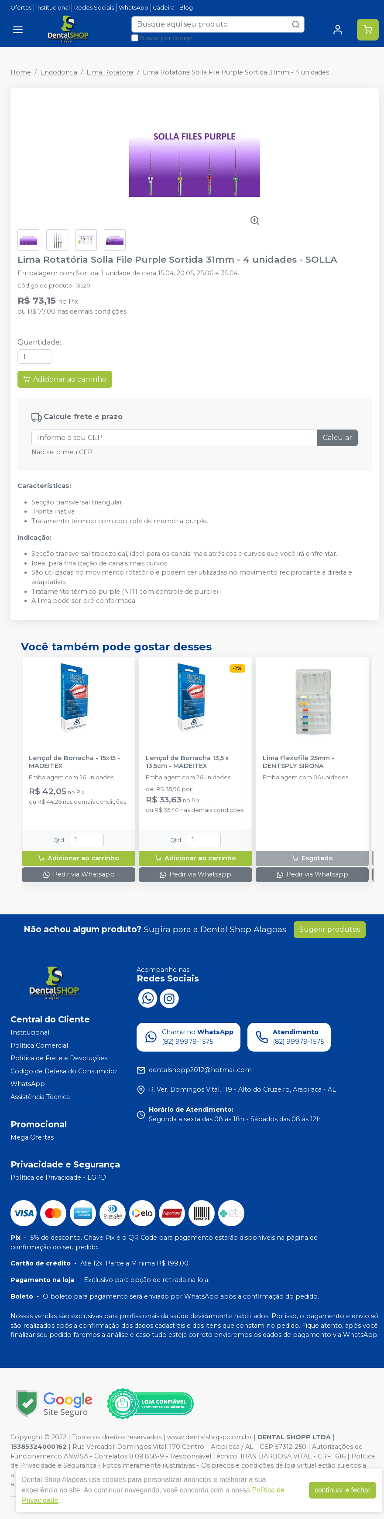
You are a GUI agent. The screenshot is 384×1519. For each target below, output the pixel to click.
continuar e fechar (342, 1490)
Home (20, 72)
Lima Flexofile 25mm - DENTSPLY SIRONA (298, 761)
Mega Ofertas (32, 1137)
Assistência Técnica (40, 1097)
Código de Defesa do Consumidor (63, 1071)
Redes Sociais (94, 7)
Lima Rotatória (110, 72)
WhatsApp (133, 7)
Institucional (53, 7)
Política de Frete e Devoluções (58, 1058)
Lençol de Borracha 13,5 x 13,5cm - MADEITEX (187, 761)
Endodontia (58, 72)
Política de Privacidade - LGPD (58, 1177)
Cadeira (164, 7)
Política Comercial (39, 1045)
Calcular (337, 437)
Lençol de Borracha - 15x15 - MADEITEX (74, 761)
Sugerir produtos (329, 929)
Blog (186, 7)
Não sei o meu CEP (62, 452)
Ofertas (20, 7)
